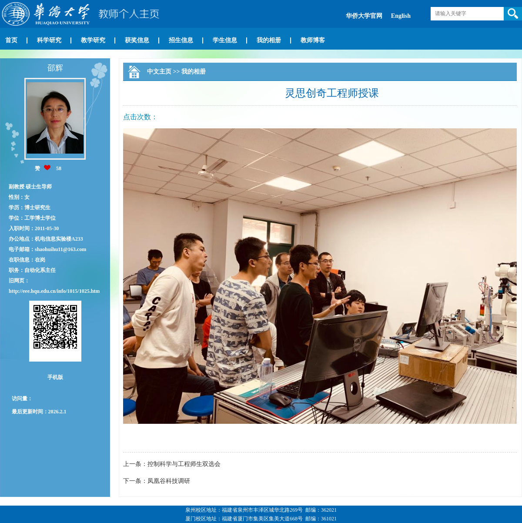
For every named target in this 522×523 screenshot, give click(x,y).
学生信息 (225, 40)
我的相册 (269, 40)
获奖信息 (137, 40)
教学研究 (93, 40)
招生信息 (181, 40)
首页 (11, 40)
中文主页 (159, 71)
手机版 (55, 377)
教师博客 (313, 40)
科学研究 (49, 40)
